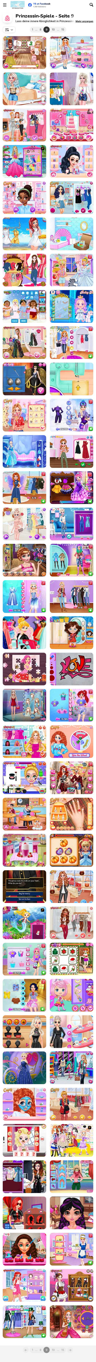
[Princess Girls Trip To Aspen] (71, 560)
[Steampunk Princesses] (71, 1285)
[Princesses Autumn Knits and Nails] (71, 814)
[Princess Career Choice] (24, 1212)
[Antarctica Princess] (24, 451)
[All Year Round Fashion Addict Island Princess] (71, 922)
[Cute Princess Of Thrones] (71, 1321)
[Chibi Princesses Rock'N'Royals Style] (71, 995)
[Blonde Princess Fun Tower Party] (24, 959)
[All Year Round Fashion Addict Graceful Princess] (71, 1104)
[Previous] (26, 1350)
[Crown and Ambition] (24, 886)
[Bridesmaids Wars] (24, 741)
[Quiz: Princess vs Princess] (24, 234)
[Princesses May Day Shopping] (24, 1031)
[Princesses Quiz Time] (24, 52)
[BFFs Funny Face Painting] (24, 1104)
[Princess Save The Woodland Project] (24, 995)
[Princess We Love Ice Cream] (24, 415)
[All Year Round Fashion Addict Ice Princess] (71, 886)
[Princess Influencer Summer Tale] (71, 342)
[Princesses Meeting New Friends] (24, 197)
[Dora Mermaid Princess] (24, 922)
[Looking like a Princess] (24, 161)
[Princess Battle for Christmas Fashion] (71, 959)
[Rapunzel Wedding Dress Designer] (24, 632)
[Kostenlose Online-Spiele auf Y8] (17, 5)
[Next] (70, 1350)
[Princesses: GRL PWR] (24, 89)
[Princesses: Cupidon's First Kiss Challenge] (24, 814)
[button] (84, 21)
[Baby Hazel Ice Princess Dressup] (71, 306)
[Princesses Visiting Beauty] (24, 270)
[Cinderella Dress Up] (24, 1067)
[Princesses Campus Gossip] (24, 1285)
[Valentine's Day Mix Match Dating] (24, 1249)
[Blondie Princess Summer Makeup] (24, 777)
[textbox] (9, 29)
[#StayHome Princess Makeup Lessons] (71, 1212)
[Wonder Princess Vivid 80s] (24, 379)
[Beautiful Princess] (71, 1140)
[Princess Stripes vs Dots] (71, 1031)
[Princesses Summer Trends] (24, 524)
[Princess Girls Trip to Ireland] (24, 1321)
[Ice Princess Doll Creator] (24, 705)
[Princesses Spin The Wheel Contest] (71, 741)
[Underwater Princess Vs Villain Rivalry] (71, 705)
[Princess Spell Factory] (71, 270)
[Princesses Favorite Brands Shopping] (24, 342)
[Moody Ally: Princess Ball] (71, 487)
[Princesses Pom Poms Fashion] (71, 89)
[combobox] (9, 29)
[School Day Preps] (24, 560)
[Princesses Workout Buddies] (24, 850)
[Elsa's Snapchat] (24, 1140)
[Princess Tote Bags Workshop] (71, 379)
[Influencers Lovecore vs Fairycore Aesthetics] (24, 487)
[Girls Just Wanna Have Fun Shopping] (71, 52)
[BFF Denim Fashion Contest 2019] (71, 524)
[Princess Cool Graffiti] (71, 669)
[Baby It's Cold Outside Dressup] (24, 125)
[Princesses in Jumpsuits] (24, 1176)
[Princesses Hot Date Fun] (71, 161)
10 (53, 29)
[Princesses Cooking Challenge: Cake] (71, 125)
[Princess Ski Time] (71, 1176)
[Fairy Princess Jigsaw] (24, 669)
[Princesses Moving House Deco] (71, 234)
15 (62, 29)
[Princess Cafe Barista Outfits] (71, 1249)
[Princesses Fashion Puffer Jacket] (71, 1067)
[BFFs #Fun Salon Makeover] (71, 596)
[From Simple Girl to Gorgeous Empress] (24, 596)
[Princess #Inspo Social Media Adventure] (71, 777)
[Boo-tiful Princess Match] (71, 850)
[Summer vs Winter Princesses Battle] (71, 415)
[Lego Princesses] (24, 306)
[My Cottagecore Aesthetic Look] (71, 451)
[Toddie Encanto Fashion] (71, 632)
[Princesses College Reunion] (71, 197)
